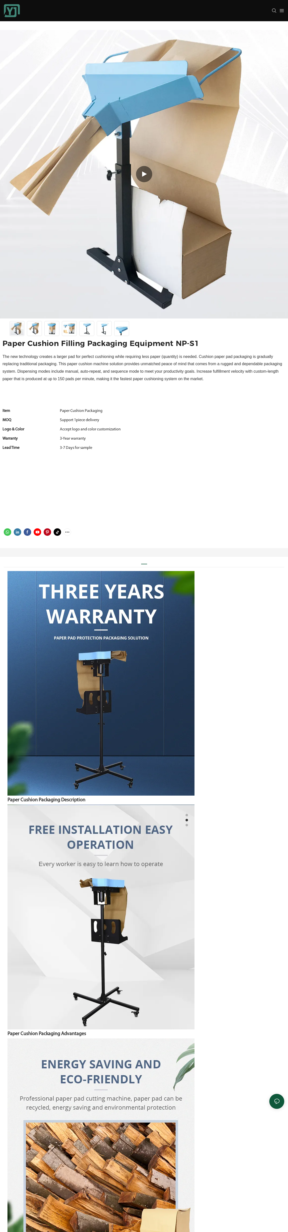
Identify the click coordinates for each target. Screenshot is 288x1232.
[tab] (144, 561)
